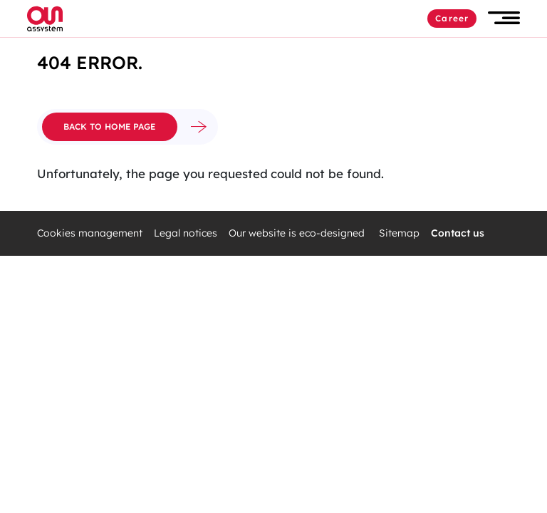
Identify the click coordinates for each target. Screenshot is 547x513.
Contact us (457, 233)
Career (452, 18)
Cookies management (89, 233)
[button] (504, 18)
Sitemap (399, 233)
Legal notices (185, 233)
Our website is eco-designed (298, 233)
